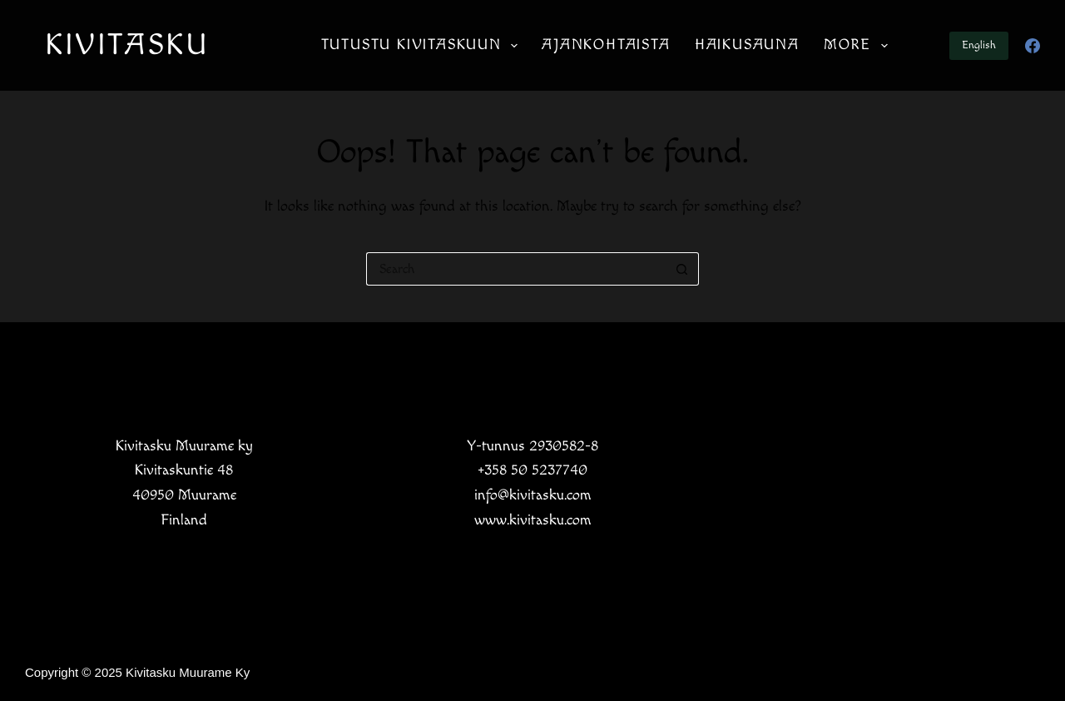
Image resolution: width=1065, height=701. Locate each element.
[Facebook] (1032, 45)
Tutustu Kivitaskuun (423, 46)
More (859, 46)
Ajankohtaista (606, 44)
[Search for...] (516, 269)
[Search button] (682, 269)
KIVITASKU (127, 45)
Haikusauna (747, 44)
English (979, 45)
